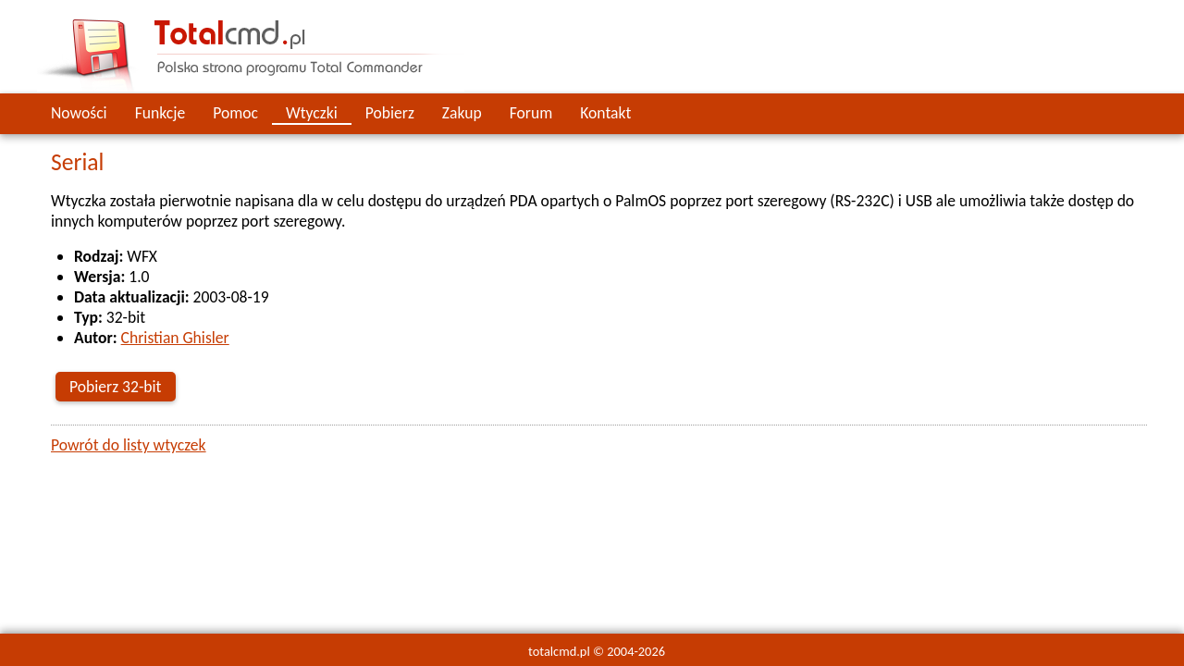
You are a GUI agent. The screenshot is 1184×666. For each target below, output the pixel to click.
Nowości (79, 113)
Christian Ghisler (175, 337)
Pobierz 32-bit (115, 386)
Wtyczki (312, 113)
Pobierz (389, 113)
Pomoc (235, 113)
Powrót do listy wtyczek (128, 445)
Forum (531, 113)
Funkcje (160, 113)
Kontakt (605, 113)
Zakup (462, 113)
